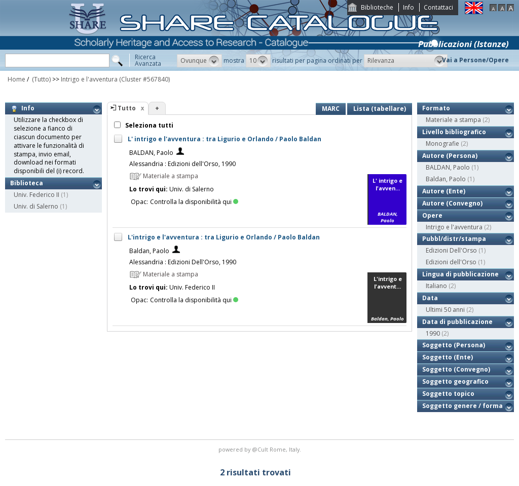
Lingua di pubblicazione (460, 274)
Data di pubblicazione (457, 321)
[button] (199, 60)
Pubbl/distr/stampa (454, 238)
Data (430, 298)
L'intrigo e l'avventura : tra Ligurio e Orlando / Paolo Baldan (224, 237)
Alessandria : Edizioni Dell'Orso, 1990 (182, 262)
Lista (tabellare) (379, 108)
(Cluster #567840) (144, 79)
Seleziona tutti (148, 125)
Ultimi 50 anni (445, 309)
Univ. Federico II (36, 194)
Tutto (127, 108)
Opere (432, 215)
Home (16, 79)
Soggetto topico (448, 393)
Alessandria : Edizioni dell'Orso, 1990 (182, 163)
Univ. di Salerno (36, 206)
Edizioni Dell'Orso (451, 250)
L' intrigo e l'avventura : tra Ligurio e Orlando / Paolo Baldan (224, 139)
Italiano (436, 285)
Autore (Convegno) (452, 203)
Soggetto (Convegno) (456, 369)
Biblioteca (26, 183)
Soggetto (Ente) (447, 357)
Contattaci (438, 7)
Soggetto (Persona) (453, 345)
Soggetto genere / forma (462, 405)
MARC (331, 108)
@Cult (261, 449)
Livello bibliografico (454, 132)
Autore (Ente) (443, 191)
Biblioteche (377, 7)
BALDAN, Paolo (151, 152)
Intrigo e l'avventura (89, 79)
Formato (436, 108)
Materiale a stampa (453, 119)
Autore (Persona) (449, 155)
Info (408, 7)
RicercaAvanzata (148, 60)
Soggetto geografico (455, 381)
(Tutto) (40, 79)
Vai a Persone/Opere (475, 60)
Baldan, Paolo (149, 251)
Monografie (442, 143)
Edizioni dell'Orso (451, 262)
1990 (433, 333)
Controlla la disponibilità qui (194, 201)
